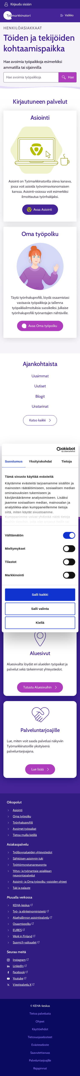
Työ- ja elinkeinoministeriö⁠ (31, 911)
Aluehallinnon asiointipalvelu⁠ (32, 917)
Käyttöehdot (40, 1029)
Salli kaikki (40, 594)
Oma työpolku (22, 816)
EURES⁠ (19, 930)
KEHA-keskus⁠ (23, 905)
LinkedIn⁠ (20, 966)
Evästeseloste (40, 1045)
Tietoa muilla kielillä (25, 835)
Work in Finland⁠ (24, 936)
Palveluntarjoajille (40, 1060)
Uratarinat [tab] (40, 406)
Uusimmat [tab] (40, 376)
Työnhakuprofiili (23, 822)
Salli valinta (40, 608)
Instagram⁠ (21, 960)
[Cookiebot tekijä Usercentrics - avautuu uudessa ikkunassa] (57, 449)
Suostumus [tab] (14, 461)
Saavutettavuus (40, 1053)
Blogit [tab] (40, 396)
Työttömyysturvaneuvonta (30, 865)
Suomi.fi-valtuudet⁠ (26, 942)
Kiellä (40, 622)
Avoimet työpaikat (24, 829)
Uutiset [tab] (40, 386)
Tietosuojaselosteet (40, 1037)
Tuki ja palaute (21, 888)
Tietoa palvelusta (40, 1013)
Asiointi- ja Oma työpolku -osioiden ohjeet (40, 881)
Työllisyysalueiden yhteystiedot (32, 852)
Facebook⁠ (20, 972)
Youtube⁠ (20, 978)
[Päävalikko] (69, 15)
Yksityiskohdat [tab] (40, 461)
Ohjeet (40, 1021)
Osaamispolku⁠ (23, 924)
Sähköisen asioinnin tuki (28, 858)
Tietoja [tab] (66, 461)
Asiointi (17, 810)
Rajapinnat (40, 1068)
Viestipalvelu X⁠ (24, 984)
